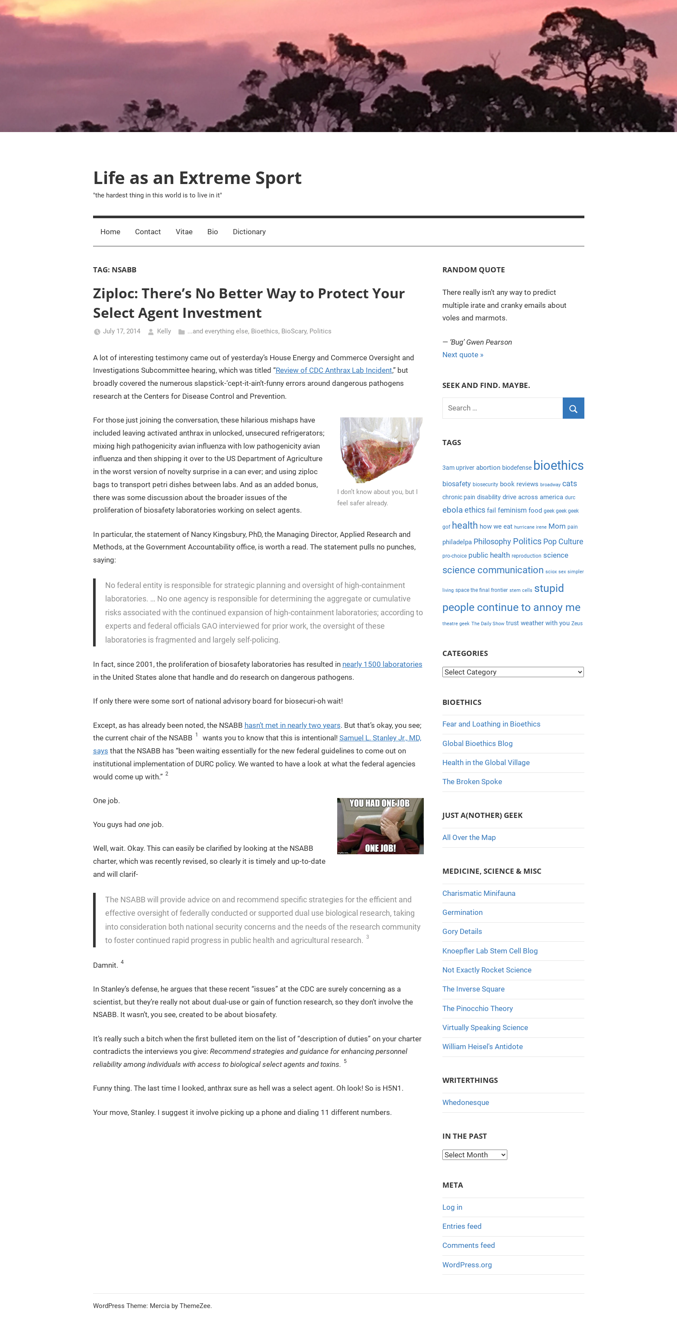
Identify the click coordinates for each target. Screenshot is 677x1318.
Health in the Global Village (486, 762)
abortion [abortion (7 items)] (488, 468)
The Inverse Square (473, 989)
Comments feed (468, 1245)
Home (110, 231)
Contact (148, 231)
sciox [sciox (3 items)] (551, 572)
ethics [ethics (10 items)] (474, 510)
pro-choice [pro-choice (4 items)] (454, 556)
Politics (320, 331)
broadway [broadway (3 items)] (550, 485)
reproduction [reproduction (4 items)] (527, 556)
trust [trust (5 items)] (512, 623)
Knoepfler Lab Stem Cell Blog (490, 951)
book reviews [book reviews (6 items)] (519, 484)
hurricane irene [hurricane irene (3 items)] (530, 527)
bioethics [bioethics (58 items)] (558, 465)
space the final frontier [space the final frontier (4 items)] (481, 590)
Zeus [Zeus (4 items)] (577, 623)
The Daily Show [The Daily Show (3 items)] (487, 624)
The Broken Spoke (472, 781)
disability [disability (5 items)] (489, 497)
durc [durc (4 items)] (570, 497)
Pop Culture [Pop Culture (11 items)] (563, 541)
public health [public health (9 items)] (489, 555)
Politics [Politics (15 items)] (527, 541)
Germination (462, 912)
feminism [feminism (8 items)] (512, 510)
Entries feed (462, 1226)
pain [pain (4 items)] (572, 527)
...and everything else (217, 331)
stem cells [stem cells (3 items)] (520, 590)
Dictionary (249, 231)
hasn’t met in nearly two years (293, 725)
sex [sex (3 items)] (562, 572)
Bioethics (264, 331)
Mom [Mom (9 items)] (557, 526)
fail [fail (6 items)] (491, 510)
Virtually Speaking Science (485, 1027)
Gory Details (462, 931)
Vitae (184, 231)
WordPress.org (467, 1264)
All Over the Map (469, 837)
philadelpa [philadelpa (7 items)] (457, 542)
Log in (452, 1207)
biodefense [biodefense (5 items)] (517, 467)
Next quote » (463, 354)
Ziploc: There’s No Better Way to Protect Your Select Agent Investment (249, 303)
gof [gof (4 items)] (446, 527)
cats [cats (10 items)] (569, 483)
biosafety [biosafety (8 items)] (456, 484)
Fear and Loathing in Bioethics (491, 724)
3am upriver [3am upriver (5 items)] (458, 467)
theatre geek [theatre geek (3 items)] (456, 624)
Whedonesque (465, 1102)
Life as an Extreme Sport (197, 177)
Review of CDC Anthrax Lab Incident (334, 370)
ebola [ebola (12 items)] (452, 510)
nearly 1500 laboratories (382, 664)
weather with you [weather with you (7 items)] (545, 623)
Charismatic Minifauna (479, 893)
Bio (212, 231)
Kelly (164, 331)
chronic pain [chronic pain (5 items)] (458, 497)
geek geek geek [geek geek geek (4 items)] (561, 511)
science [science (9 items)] (555, 555)
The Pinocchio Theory (477, 1008)
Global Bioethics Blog (477, 743)
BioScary (293, 331)
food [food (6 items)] (535, 510)
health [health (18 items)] (465, 525)
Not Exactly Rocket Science (487, 970)
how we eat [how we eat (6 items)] (496, 526)
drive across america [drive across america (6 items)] (533, 497)
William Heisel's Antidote (482, 1046)
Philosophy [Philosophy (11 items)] (492, 541)
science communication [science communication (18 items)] (493, 570)
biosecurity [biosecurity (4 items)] (485, 484)
